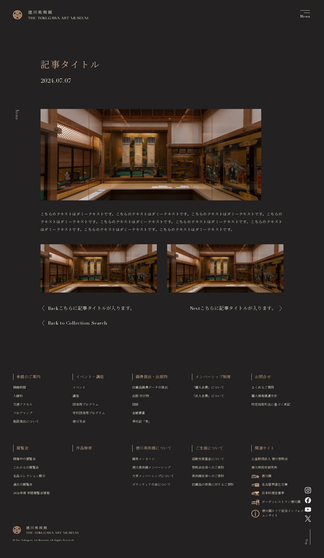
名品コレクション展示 (29, 477)
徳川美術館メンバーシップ (151, 469)
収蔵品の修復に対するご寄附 (213, 486)
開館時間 (19, 389)
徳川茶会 (79, 423)
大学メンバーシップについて (153, 477)
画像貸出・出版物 (152, 379)
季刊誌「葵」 (142, 423)
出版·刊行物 (140, 397)
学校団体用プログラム (89, 414)
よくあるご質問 (262, 389)
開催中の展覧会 (24, 460)
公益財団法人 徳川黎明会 (269, 460)
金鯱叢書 (138, 414)
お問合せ (263, 379)
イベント (79, 389)
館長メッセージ (143, 460)
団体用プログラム (85, 406)
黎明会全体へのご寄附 (208, 469)
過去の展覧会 (23, 486)
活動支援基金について (208, 460)
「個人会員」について (208, 389)
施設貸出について (26, 423)
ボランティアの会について (151, 486)
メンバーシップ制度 (213, 379)
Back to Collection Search (77, 323)
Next (233, 308)
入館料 (18, 397)
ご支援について (209, 450)
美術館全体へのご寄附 (208, 477)
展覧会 (22, 450)
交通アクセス (23, 406)
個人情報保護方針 (264, 397)
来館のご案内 (29, 379)
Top (306, 543)
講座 (76, 397)
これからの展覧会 (26, 469)
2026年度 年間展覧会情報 (31, 494)
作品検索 (84, 450)
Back (91, 308)
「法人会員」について (208, 397)
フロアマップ (23, 414)
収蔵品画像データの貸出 (150, 389)
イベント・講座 (90, 379)
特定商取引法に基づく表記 (270, 406)
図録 (135, 406)
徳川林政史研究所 (264, 469)
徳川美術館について (154, 450)
